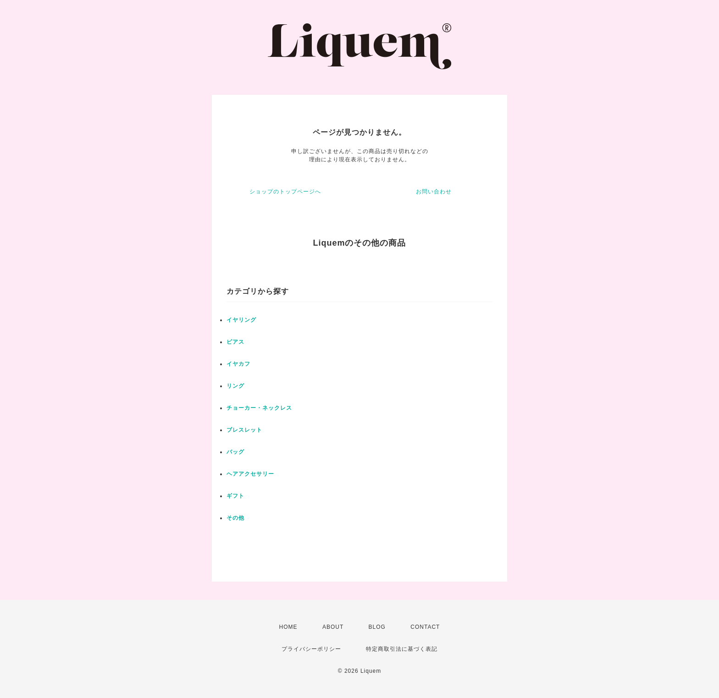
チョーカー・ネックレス (259, 408)
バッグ (235, 452)
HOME (288, 627)
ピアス (235, 342)
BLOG (377, 627)
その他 (235, 518)
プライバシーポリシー (311, 649)
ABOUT (332, 627)
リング (235, 386)
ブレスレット (244, 430)
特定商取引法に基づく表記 (401, 649)
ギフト (235, 496)
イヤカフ (238, 364)
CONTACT (425, 627)
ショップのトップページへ (285, 191)
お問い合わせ (434, 191)
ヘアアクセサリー (250, 474)
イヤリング (241, 320)
